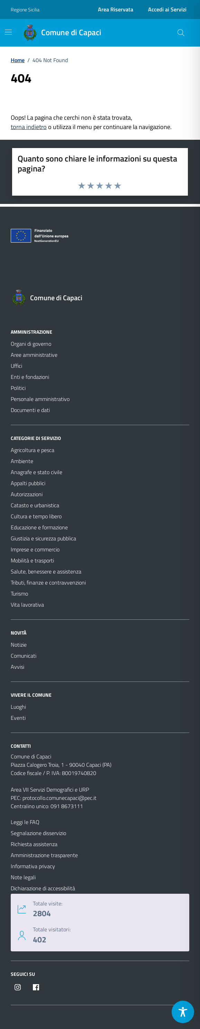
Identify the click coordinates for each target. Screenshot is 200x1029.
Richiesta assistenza (34, 844)
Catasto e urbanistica (35, 505)
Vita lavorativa (27, 604)
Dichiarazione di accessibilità (43, 888)
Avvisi (17, 667)
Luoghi (18, 707)
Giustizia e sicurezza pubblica (43, 538)
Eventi (18, 718)
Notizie (19, 644)
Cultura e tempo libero (36, 516)
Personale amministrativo (40, 399)
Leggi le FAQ (25, 822)
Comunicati (23, 655)
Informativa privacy (33, 866)
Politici (18, 388)
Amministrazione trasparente (44, 855)
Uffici (16, 366)
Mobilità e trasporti (32, 560)
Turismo (19, 593)
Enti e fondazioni (30, 377)
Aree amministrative (34, 355)
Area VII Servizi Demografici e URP (50, 789)
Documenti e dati (30, 410)
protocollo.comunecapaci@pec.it (59, 798)
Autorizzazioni (27, 494)
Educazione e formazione (39, 527)
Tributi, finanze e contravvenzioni (48, 582)
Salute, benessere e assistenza (46, 571)
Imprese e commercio (35, 549)
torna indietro (29, 126)
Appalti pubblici (28, 483)
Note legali (23, 877)
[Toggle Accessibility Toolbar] (183, 1012)
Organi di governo (31, 344)
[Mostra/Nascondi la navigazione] (8, 32)
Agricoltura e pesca (32, 450)
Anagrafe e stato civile (36, 472)
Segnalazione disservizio (38, 833)
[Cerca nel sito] (181, 32)
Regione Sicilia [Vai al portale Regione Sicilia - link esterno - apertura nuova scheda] (25, 9)
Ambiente (22, 461)
